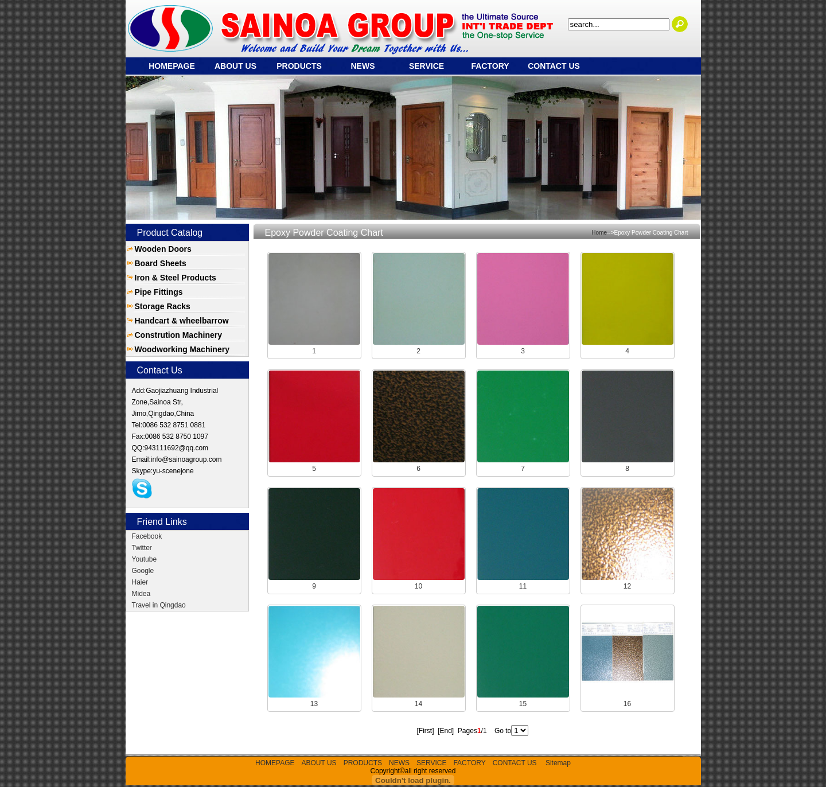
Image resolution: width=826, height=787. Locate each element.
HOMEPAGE (172, 66)
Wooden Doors (163, 249)
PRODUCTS (299, 66)
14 (418, 704)
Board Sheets (160, 263)
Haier (140, 582)
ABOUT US (235, 66)
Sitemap (558, 763)
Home (599, 232)
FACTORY (490, 66)
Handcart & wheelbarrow (182, 320)
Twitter (142, 548)
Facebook (147, 536)
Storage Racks (162, 306)
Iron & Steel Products (175, 277)
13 (314, 704)
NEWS (363, 66)
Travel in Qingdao (159, 605)
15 (523, 704)
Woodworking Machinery (182, 349)
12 (627, 586)
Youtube (144, 559)
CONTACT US (554, 66)
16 (627, 704)
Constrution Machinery (178, 335)
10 (418, 586)
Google (143, 571)
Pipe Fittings (159, 292)
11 (523, 586)
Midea (141, 594)
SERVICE (426, 66)
